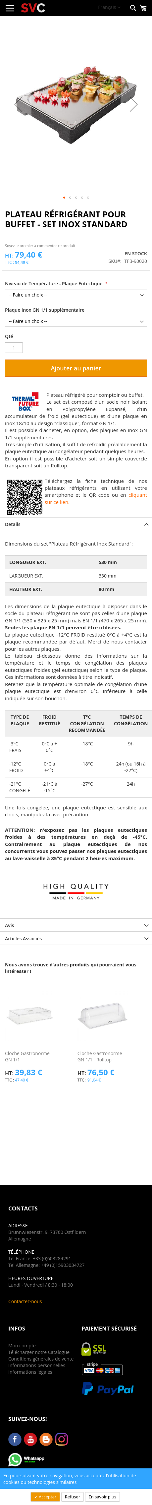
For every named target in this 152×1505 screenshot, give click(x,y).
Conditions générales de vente (41, 1359)
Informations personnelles (36, 1365)
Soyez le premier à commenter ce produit (40, 245)
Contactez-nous (25, 1301)
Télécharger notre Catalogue (39, 1352)
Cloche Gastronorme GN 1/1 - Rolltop (99, 1056)
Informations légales (30, 1372)
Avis (9, 925)
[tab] (76, 523)
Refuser (72, 1497)
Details (13, 524)
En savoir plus (103, 1497)
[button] (109, 7)
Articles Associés (23, 938)
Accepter (47, 1497)
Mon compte (22, 1345)
